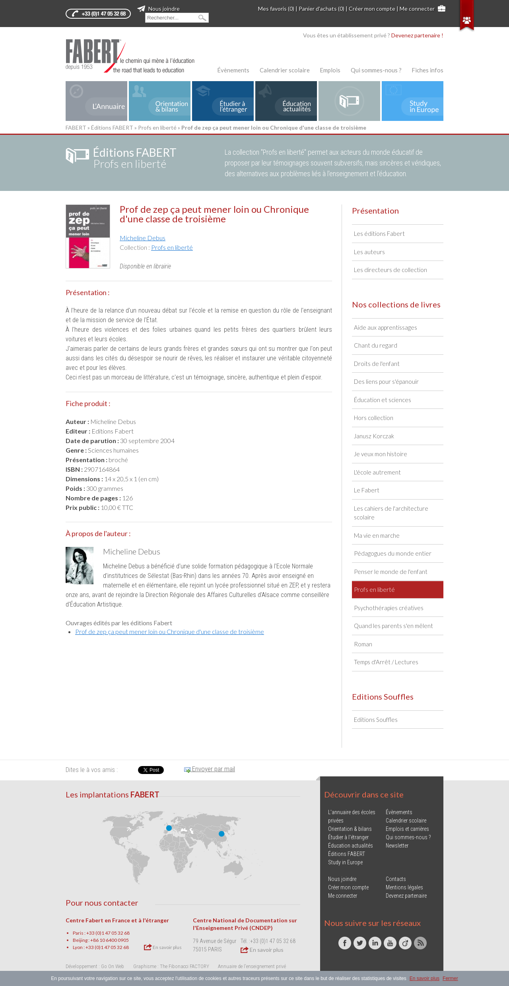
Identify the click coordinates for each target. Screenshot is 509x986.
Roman (363, 644)
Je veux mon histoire (380, 453)
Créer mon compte (372, 8)
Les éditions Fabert (379, 233)
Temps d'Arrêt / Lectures (386, 661)
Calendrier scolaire (285, 70)
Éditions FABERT (112, 127)
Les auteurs (369, 251)
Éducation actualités (350, 845)
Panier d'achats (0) (321, 8)
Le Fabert (366, 490)
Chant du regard (375, 345)
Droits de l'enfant (377, 363)
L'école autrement (377, 472)
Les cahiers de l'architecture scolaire (391, 513)
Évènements (233, 70)
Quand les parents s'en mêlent (393, 625)
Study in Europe (345, 862)
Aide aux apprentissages (385, 327)
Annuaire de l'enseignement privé (252, 966)
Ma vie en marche (377, 535)
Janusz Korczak (374, 436)
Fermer (450, 978)
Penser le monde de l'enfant (390, 571)
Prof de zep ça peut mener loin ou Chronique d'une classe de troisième (169, 631)
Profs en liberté (157, 127)
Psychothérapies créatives (389, 607)
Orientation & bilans (350, 829)
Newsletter (397, 845)
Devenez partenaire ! (417, 35)
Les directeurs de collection (390, 269)
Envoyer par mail (209, 769)
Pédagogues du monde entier (392, 553)
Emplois (330, 70)
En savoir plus (163, 947)
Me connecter (417, 8)
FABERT (76, 127)
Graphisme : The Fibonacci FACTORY (171, 966)
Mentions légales (404, 887)
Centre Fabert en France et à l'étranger (117, 920)
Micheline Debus (142, 237)
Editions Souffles (376, 719)
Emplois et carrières (407, 829)
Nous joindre (158, 8)
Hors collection (373, 417)
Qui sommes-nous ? (376, 70)
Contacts (396, 879)
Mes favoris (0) (276, 8)
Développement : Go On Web (95, 966)
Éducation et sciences (382, 399)
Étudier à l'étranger (348, 837)
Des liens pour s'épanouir (386, 381)
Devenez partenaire (406, 896)
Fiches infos (427, 70)
